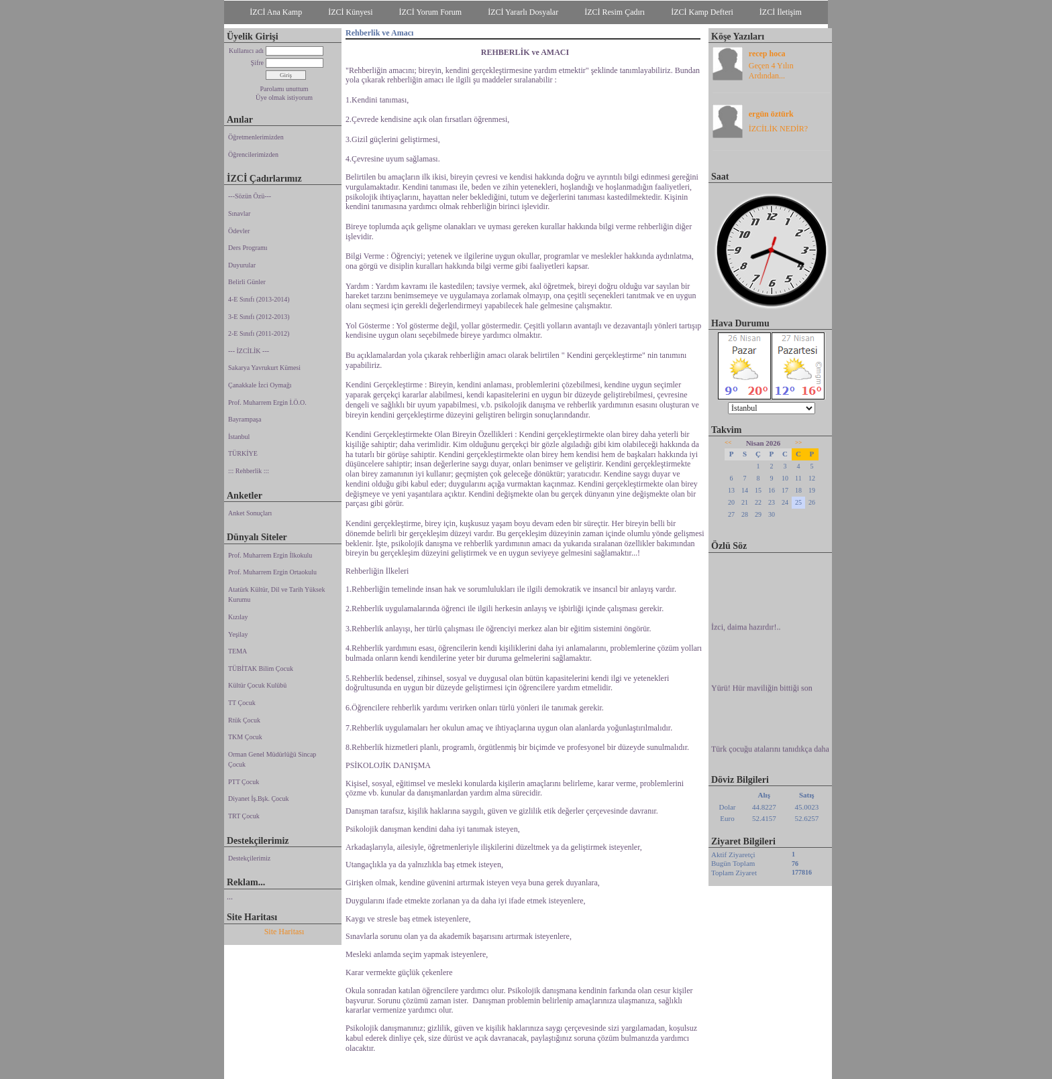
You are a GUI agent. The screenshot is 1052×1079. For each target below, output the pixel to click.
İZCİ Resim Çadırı (614, 12)
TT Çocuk (242, 702)
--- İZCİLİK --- (248, 351)
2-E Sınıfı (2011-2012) (258, 333)
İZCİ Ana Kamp (276, 12)
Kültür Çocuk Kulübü (257, 685)
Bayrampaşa (244, 419)
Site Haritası (284, 931)
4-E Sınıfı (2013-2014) (259, 299)
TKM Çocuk (245, 737)
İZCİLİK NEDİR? (778, 128)
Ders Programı (248, 247)
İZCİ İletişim (780, 12)
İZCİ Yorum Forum (430, 12)
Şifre (257, 62)
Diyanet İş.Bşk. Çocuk (258, 798)
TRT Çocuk (244, 816)
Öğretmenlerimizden (256, 137)
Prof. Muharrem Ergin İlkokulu (270, 555)
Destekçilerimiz (249, 858)
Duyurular (242, 265)
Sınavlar (239, 213)
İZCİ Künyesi (350, 12)
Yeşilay (238, 634)
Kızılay (238, 617)
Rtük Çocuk (244, 720)
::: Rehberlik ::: (248, 470)
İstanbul (239, 436)
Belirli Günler (247, 281)
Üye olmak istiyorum (284, 97)
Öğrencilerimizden (253, 154)
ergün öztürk (771, 114)
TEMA (237, 651)
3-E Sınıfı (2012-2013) (259, 316)
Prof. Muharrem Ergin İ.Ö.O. (267, 402)
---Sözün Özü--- (249, 196)
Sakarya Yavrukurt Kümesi (264, 367)
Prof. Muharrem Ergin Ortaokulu (272, 572)
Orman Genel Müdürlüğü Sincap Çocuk (272, 760)
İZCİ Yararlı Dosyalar (523, 12)
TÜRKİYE (243, 453)
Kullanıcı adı (246, 50)
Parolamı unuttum (284, 88)
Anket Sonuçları (250, 513)
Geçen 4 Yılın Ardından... (771, 70)
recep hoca (767, 53)
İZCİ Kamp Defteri (702, 12)
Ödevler (239, 231)
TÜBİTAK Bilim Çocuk (260, 668)
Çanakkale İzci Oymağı (259, 385)
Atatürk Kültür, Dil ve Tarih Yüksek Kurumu (276, 595)
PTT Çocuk (243, 781)
